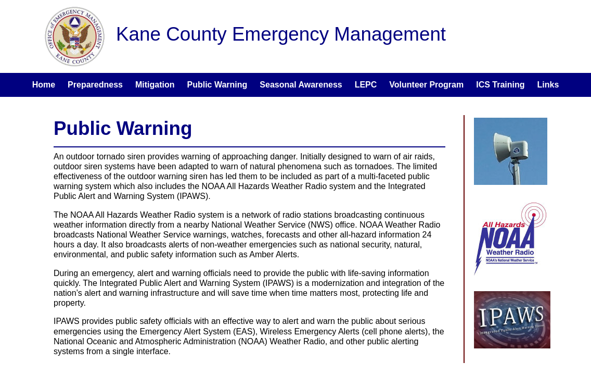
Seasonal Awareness (301, 84)
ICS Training (500, 84)
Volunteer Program (426, 84)
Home (43, 84)
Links (548, 84)
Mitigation (155, 84)
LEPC (366, 84)
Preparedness (95, 84)
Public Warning (217, 84)
